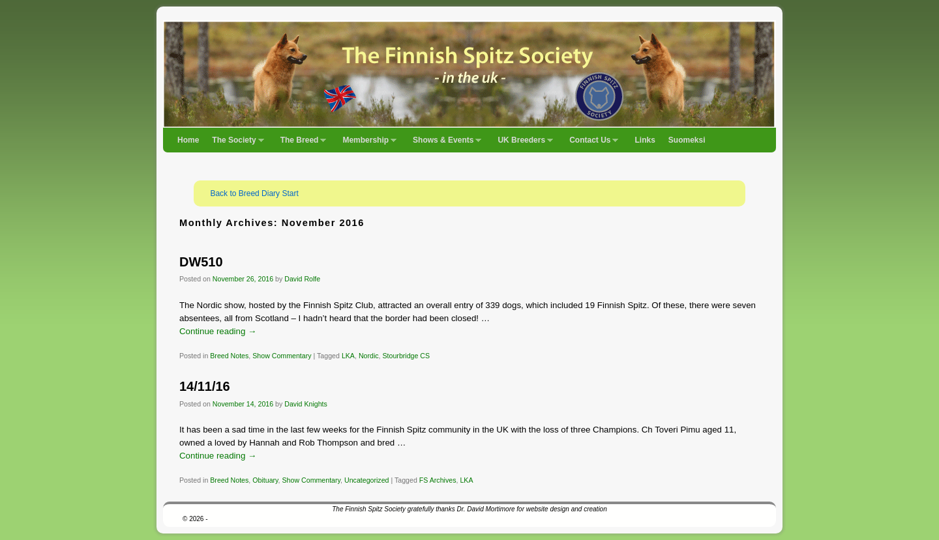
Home (188, 140)
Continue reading (217, 331)
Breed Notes (229, 356)
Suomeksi (687, 140)
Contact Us (590, 143)
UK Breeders (522, 143)
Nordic (369, 356)
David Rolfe (302, 279)
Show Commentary (281, 356)
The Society (234, 143)
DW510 (200, 262)
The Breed (300, 143)
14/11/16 (204, 386)
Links (644, 140)
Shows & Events (443, 143)
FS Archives (437, 480)
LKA (348, 356)
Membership (366, 143)
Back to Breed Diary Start (254, 193)
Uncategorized (366, 480)
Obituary (265, 480)
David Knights (305, 404)
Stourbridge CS (406, 356)
